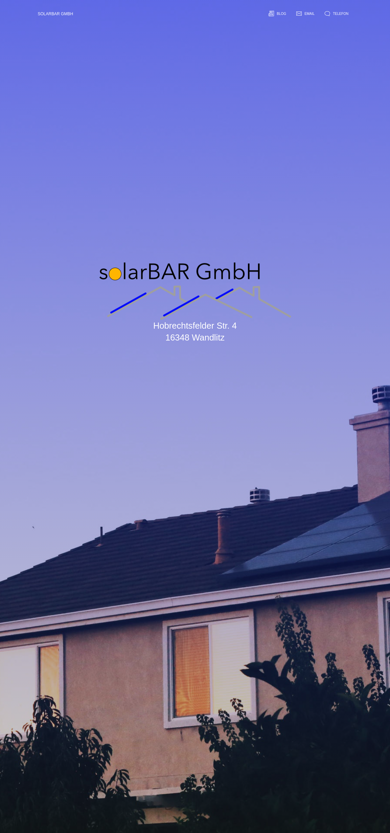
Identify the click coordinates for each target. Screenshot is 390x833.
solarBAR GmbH (55, 14)
